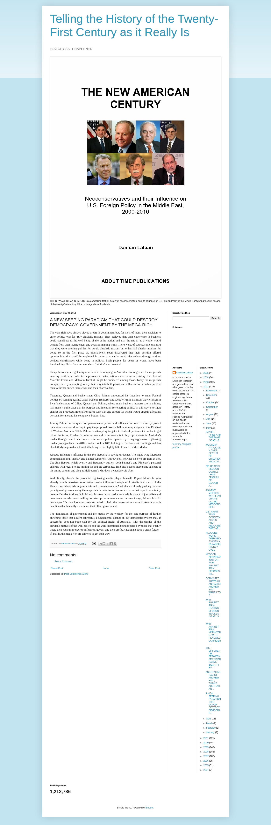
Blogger (149, 807)
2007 (206, 756)
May (208, 428)
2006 (206, 761)
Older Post (154, 568)
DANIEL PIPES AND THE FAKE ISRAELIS (213, 436)
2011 (206, 738)
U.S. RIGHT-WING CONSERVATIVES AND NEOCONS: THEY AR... (213, 520)
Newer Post (57, 568)
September (212, 407)
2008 (206, 751)
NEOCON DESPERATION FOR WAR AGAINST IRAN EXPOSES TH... (213, 564)
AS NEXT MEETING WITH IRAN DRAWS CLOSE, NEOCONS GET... (213, 498)
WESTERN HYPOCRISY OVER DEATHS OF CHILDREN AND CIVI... (213, 453)
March (209, 723)
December (212, 390)
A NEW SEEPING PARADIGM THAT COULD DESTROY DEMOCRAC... (213, 703)
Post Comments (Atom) (76, 574)
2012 (206, 386)
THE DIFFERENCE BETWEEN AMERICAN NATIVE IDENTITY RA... (213, 658)
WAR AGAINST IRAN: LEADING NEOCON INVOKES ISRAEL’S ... (212, 609)
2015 (206, 373)
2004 (206, 770)
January (210, 732)
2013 (206, 382)
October (210, 402)
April (208, 718)
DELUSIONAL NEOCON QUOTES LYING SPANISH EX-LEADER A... (213, 476)
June (209, 423)
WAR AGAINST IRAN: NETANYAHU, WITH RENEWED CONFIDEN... (213, 633)
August (210, 414)
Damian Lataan (184, 372)
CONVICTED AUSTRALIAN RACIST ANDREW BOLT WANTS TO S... (213, 586)
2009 (206, 747)
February (211, 727)
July (208, 418)
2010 (206, 742)
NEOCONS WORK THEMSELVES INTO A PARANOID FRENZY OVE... (213, 541)
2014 (206, 377)
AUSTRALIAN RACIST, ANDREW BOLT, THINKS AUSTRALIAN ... (213, 680)
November (211, 395)
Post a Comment (63, 561)
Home (106, 568)
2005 (206, 765)
